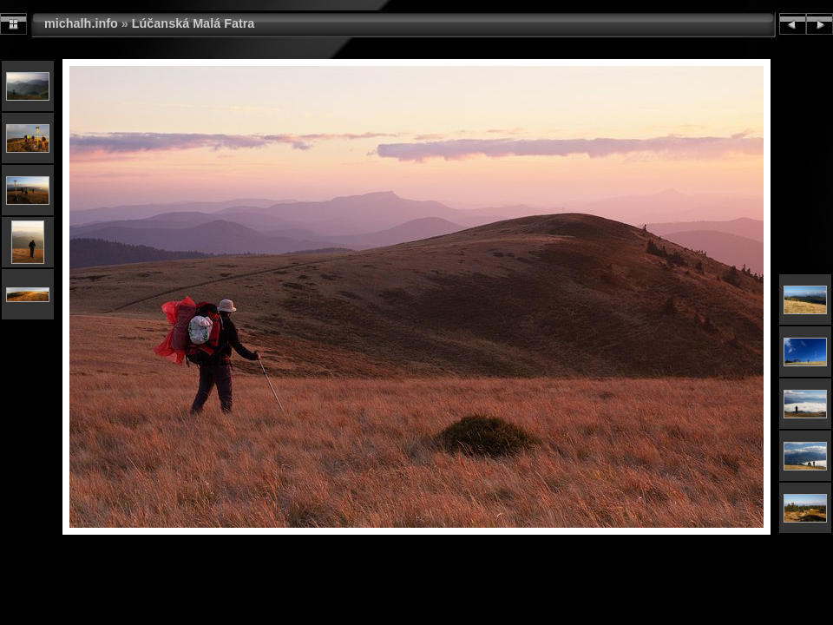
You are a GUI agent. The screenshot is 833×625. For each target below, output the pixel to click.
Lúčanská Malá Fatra (193, 23)
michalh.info (81, 23)
